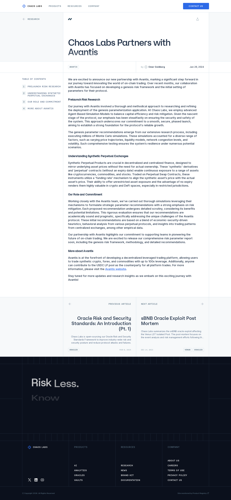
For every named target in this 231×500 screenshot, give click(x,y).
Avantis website (115, 269)
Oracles (79, 475)
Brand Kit (127, 475)
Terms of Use (176, 470)
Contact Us (175, 480)
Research (127, 465)
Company (94, 6)
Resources (75, 6)
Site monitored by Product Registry (193, 493)
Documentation (130, 480)
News (124, 470)
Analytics (80, 470)
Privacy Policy (177, 475)
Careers (173, 465)
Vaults (78, 480)
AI (75, 465)
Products (55, 6)
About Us (173, 460)
